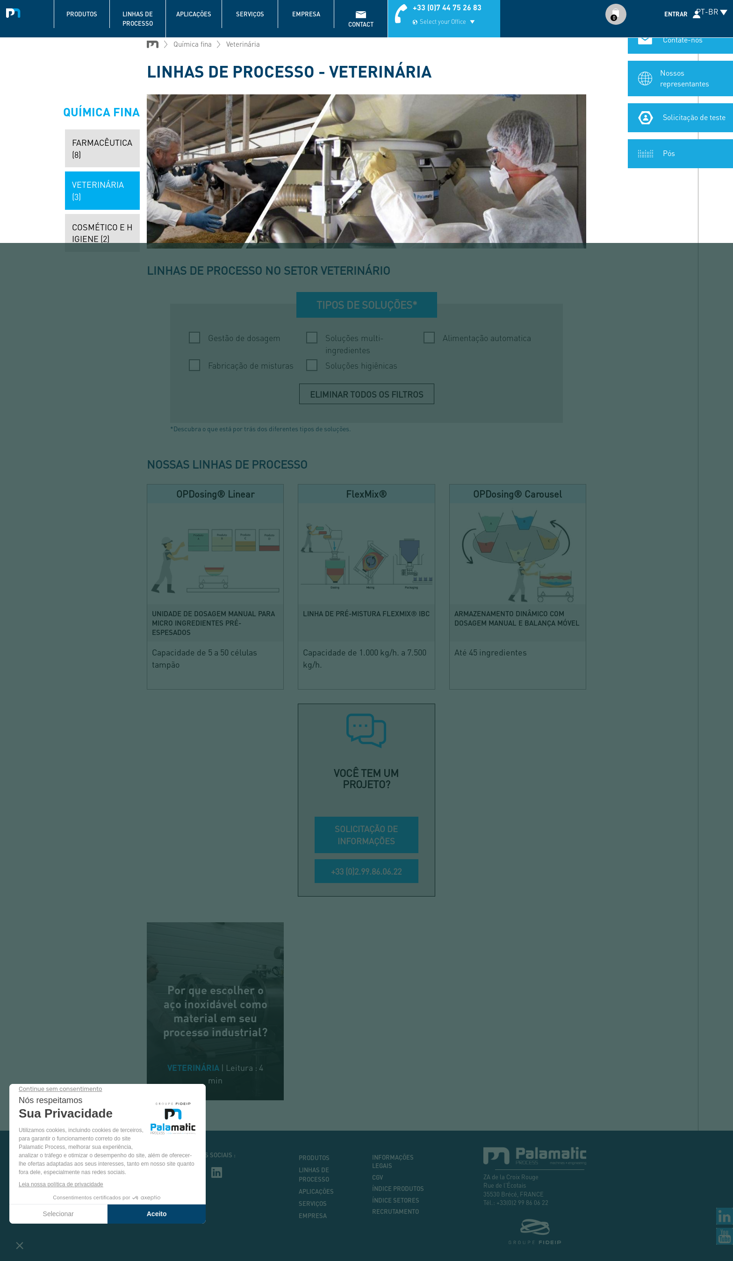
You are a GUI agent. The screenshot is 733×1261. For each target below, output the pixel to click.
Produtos (81, 14)
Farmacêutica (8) (102, 148)
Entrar (676, 14)
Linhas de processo (137, 18)
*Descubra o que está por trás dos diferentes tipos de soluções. (260, 428)
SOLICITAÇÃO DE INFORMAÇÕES (366, 834)
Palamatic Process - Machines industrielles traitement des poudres (15, 11)
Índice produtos (398, 1188)
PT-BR (707, 11)
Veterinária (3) (98, 190)
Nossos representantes (684, 81)
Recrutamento (395, 1211)
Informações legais (393, 1162)
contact (361, 24)
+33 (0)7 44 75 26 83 (447, 7)
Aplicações (193, 14)
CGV (377, 1177)
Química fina (192, 44)
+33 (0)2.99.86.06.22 (366, 871)
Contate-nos (683, 42)
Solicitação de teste (694, 120)
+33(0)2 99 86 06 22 (522, 1202)
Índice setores (395, 1200)
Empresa (306, 14)
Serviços (250, 14)
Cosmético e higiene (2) (102, 232)
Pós (669, 156)
